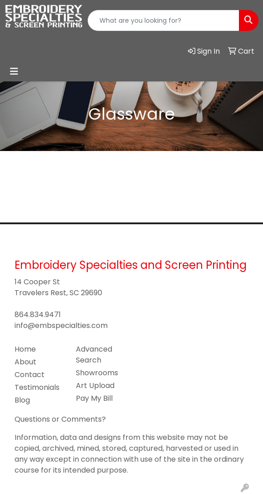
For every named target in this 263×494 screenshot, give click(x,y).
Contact (30, 374)
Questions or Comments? (60, 419)
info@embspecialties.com (61, 325)
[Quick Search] (163, 20)
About (25, 362)
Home (25, 349)
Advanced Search (94, 354)
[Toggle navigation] (14, 71)
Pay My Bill (94, 398)
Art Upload (95, 385)
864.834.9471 (38, 314)
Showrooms (97, 373)
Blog (22, 400)
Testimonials (37, 387)
